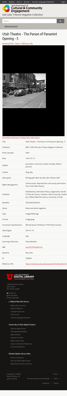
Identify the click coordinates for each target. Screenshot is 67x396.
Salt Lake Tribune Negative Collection (22, 14)
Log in (63, 2)
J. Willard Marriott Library (15, 284)
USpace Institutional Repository (21, 344)
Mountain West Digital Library (21, 361)
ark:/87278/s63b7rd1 (34, 247)
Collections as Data (17, 338)
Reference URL (27, 43)
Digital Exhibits (15, 335)
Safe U (56, 378)
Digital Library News (17, 341)
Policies (56, 383)
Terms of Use (15, 315)
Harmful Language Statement (43, 2)
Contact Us (11, 293)
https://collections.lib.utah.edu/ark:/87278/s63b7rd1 (46, 264)
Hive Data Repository (18, 347)
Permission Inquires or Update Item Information (21, 137)
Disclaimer (45, 383)
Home (4, 2)
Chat (27, 2)
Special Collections (17, 308)
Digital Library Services (18, 305)
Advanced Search (11, 26)
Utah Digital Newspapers (19, 331)
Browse (11, 2)
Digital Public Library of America (21, 364)
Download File (7, 43)
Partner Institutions (17, 358)
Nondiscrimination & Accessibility (38, 378)
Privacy (55, 374)
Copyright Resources (17, 311)
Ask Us (19, 2)
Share (17, 43)
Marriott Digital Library (18, 329)
